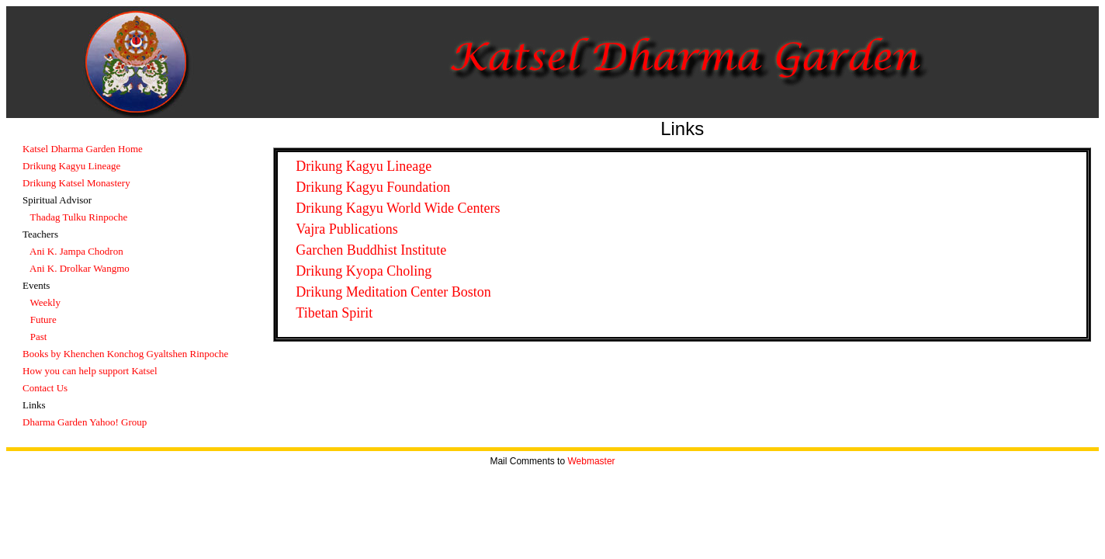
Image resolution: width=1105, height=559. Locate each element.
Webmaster (591, 461)
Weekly (45, 302)
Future (43, 319)
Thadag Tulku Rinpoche (79, 217)
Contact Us (45, 388)
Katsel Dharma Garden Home (83, 149)
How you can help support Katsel (90, 371)
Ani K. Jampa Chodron (76, 251)
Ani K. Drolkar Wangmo (79, 268)
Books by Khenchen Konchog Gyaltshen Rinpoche (125, 353)
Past (38, 336)
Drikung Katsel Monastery (76, 183)
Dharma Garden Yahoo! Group (85, 422)
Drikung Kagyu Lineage (71, 166)
